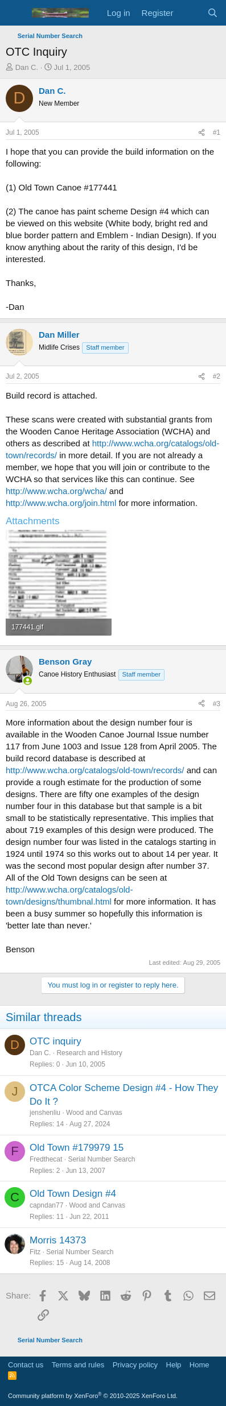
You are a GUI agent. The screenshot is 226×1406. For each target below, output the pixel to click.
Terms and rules (78, 1365)
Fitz (35, 1252)
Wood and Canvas (94, 1113)
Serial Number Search (101, 1159)
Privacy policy (135, 1365)
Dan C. (26, 67)
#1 (216, 132)
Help (174, 1365)
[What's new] (190, 12)
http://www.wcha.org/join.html (61, 503)
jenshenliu (45, 1113)
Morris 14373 (58, 1240)
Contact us (25, 1365)
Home (199, 1365)
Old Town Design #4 (73, 1193)
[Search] (213, 12)
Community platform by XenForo (93, 1395)
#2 (216, 376)
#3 (216, 704)
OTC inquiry (55, 1041)
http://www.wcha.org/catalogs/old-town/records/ (95, 770)
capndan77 (46, 1205)
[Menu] (15, 13)
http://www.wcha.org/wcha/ (56, 491)
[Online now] (27, 680)
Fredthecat (46, 1159)
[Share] (201, 132)
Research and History (89, 1053)
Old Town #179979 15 (77, 1147)
